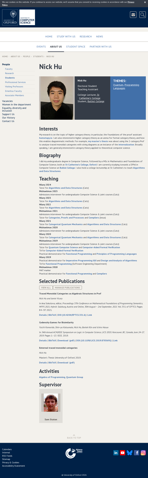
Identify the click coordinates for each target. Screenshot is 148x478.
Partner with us (100, 46)
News (99, 36)
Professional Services (15, 82)
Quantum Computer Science (63, 247)
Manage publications (67, 287)
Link (90, 314)
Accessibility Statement (13, 465)
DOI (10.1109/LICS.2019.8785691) (94, 340)
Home (48, 36)
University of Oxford (72, 475)
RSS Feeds (7, 455)
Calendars (7, 449)
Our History (8, 117)
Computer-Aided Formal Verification (101, 247)
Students (38, 56)
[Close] (145, 2)
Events (41, 46)
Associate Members (14, 95)
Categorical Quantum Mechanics (66, 224)
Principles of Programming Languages (117, 253)
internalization (126, 144)
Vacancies (7, 101)
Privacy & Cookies (10, 462)
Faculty (8, 68)
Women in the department (16, 104)
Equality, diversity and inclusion (14, 109)
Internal (6, 452)
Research (86, 36)
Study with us (66, 36)
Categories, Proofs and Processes (66, 217)
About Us (57, 46)
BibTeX (53, 314)
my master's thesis (98, 141)
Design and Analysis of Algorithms (119, 260)
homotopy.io (45, 137)
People (26, 56)
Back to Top (74, 436)
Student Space (75, 46)
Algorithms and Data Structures (65, 187)
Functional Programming (79, 253)
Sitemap (6, 459)
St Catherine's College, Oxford (81, 164)
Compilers (94, 217)
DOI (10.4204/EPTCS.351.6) (72, 314)
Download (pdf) (66, 340)
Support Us (8, 114)
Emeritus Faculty (13, 91)
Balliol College (67, 167)
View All (46, 287)
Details (43, 314)
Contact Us (8, 121)
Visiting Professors (14, 86)
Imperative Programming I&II (81, 260)
